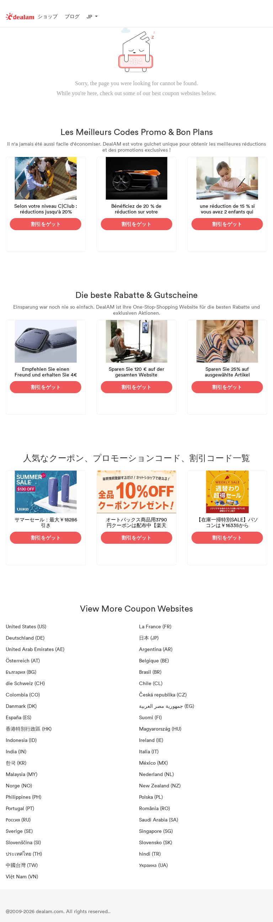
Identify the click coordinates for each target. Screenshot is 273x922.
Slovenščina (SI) (23, 842)
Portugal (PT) (20, 808)
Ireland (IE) (151, 740)
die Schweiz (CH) (25, 683)
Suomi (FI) (150, 717)
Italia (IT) (149, 751)
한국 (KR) (16, 762)
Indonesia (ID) (21, 740)
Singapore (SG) (156, 831)
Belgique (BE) (154, 660)
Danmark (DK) (21, 706)
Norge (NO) (19, 785)
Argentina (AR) (155, 649)
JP (89, 16)
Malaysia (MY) (21, 774)
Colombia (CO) (23, 694)
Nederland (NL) (156, 774)
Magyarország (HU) (160, 728)
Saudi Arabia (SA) (158, 819)
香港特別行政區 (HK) (29, 728)
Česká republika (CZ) (163, 694)
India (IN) (16, 751)
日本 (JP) (149, 637)
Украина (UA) (153, 865)
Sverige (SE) (19, 831)
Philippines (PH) (23, 796)
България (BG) (21, 671)
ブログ (72, 16)
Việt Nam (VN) (22, 876)
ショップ (48, 16)
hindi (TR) (150, 853)
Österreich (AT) (23, 660)
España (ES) (18, 717)
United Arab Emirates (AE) (35, 649)
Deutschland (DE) (25, 637)
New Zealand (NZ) (160, 785)
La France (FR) (155, 626)
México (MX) (153, 762)
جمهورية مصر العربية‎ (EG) (166, 706)
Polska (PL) (151, 796)
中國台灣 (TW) (22, 865)
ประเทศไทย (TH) (24, 853)
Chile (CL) (150, 683)
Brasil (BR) (150, 671)
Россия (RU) (18, 819)
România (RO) (154, 808)
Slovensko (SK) (155, 842)
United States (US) (26, 626)
